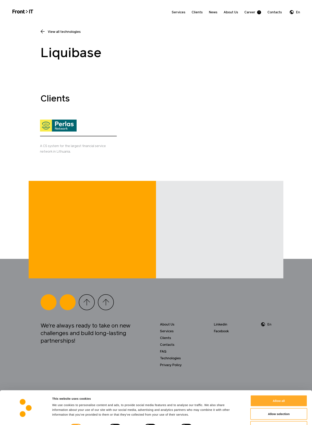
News (213, 12)
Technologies (170, 360)
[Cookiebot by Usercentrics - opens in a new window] (25, 417)
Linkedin (220, 326)
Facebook (221, 333)
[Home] (23, 12)
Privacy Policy (171, 367)
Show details (209, 414)
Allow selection (279, 401)
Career (249, 12)
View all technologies (64, 31)
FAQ (163, 353)
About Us (231, 12)
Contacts (274, 12)
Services (178, 12)
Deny (279, 414)
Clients (197, 12)
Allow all (279, 388)
